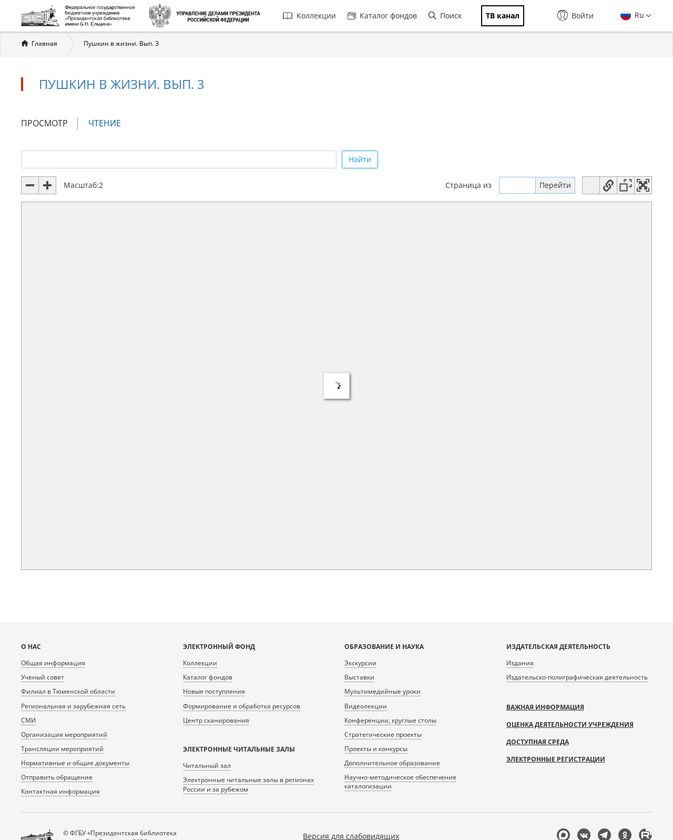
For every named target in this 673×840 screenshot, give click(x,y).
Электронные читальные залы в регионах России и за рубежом (248, 784)
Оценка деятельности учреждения (570, 724)
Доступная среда (537, 741)
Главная (44, 43)
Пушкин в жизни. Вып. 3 (121, 43)
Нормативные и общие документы (75, 762)
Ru (638, 15)
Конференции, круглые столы (390, 720)
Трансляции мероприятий (62, 748)
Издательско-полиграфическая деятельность (577, 677)
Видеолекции (365, 706)
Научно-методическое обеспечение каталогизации (400, 782)
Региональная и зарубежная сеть (73, 706)
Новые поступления (214, 691)
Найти (360, 159)
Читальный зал (207, 765)
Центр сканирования (216, 720)
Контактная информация (60, 791)
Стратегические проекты (383, 734)
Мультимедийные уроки (382, 691)
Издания (520, 662)
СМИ (28, 720)
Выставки (359, 677)
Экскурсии (360, 662)
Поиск (445, 16)
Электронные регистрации (555, 759)
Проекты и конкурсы (375, 748)
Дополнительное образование (392, 762)
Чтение (109, 123)
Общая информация (53, 662)
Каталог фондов (382, 16)
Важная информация (545, 707)
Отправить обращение (57, 777)
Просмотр (44, 123)
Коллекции (309, 16)
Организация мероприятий (64, 734)
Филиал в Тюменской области (68, 691)
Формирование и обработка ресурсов (241, 706)
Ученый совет (42, 677)
